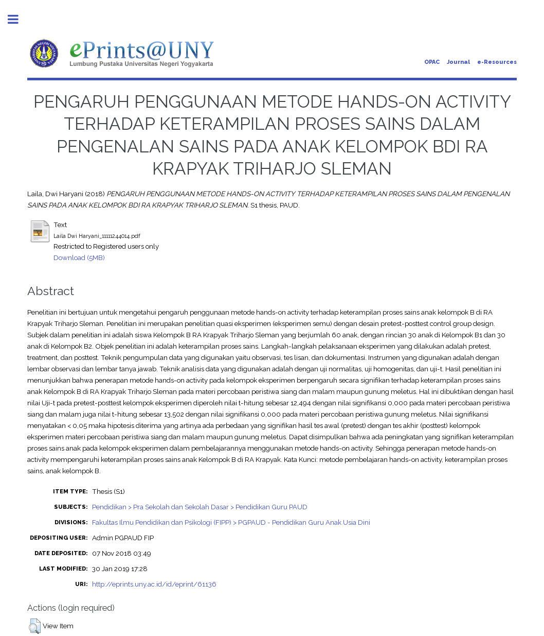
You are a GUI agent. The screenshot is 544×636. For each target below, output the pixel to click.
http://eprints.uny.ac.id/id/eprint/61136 (154, 584)
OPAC (432, 62)
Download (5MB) (79, 257)
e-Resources (497, 62)
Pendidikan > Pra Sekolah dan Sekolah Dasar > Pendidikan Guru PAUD (199, 507)
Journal (458, 62)
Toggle (18, 19)
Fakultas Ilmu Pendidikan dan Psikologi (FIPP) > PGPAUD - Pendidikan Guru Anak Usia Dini (231, 522)
